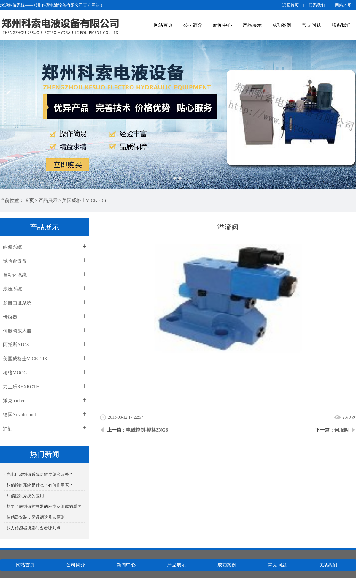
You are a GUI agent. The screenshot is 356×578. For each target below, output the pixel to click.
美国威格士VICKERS (84, 200)
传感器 (10, 316)
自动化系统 (15, 274)
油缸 (7, 428)
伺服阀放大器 (17, 330)
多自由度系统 (17, 302)
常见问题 (311, 25)
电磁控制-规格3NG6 (147, 429)
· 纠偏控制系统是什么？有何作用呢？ (38, 485)
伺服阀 (341, 429)
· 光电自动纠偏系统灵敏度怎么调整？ (38, 474)
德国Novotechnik (20, 414)
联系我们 (317, 5)
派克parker (14, 400)
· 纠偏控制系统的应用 (24, 496)
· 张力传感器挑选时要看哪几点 (32, 528)
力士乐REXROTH (21, 386)
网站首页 (163, 25)
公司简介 (192, 25)
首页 (29, 200)
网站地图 (343, 5)
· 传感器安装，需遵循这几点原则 (34, 517)
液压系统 (12, 288)
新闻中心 (222, 25)
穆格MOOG (15, 372)
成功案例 (281, 25)
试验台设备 (15, 260)
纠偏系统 (12, 246)
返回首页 (290, 5)
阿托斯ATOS (16, 344)
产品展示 (252, 25)
